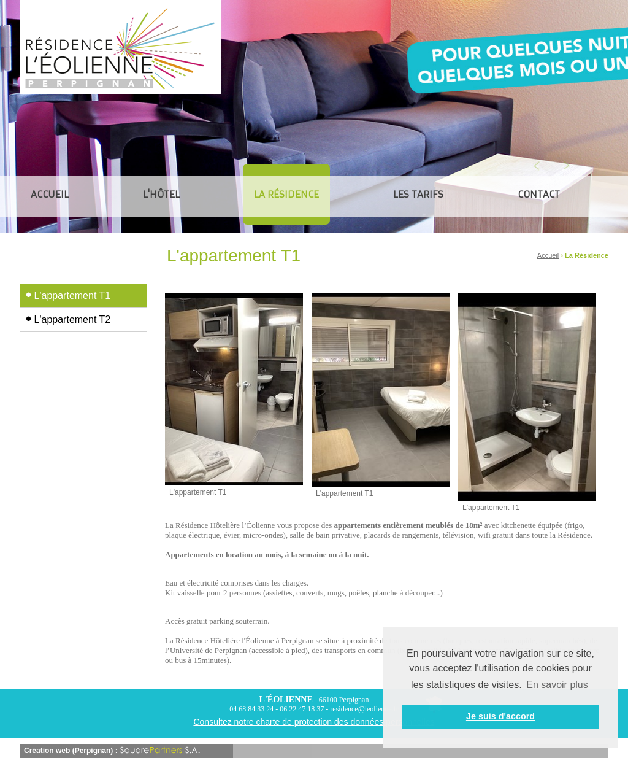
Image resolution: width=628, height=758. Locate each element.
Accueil (548, 255)
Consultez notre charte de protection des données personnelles (313, 722)
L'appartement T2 (72, 319)
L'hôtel (161, 194)
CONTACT (539, 194)
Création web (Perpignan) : (112, 750)
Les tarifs (418, 194)
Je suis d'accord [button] (500, 716)
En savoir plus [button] (557, 684)
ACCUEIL (50, 194)
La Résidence (286, 196)
